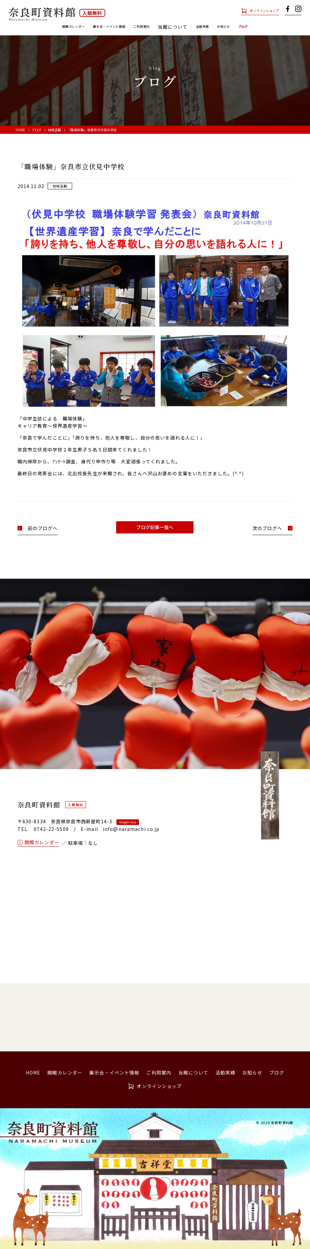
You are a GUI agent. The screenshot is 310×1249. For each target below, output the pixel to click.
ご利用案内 (146, 26)
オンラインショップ (256, 10)
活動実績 (216, 26)
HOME (20, 129)
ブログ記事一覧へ (154, 527)
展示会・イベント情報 (101, 26)
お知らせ (244, 26)
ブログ (269, 26)
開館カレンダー (50, 26)
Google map (127, 822)
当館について (193, 1072)
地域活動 (54, 129)
